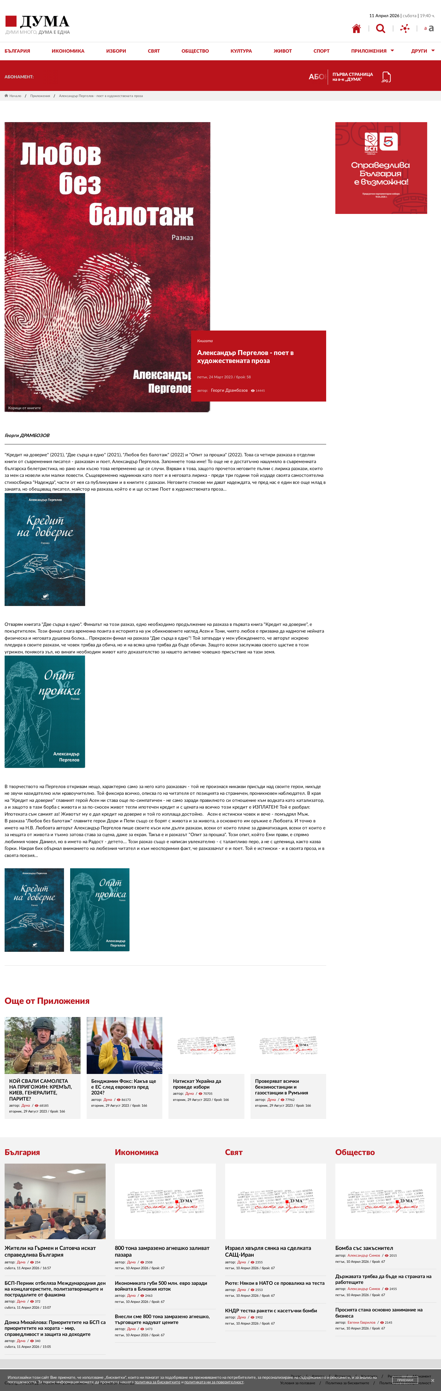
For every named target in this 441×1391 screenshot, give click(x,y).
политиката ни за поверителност (213, 1382)
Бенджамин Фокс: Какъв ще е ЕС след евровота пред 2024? (123, 1087)
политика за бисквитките (157, 1382)
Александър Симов (364, 1255)
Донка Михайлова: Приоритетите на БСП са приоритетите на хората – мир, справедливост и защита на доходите (55, 1328)
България (22, 1153)
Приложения (40, 96)
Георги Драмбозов (229, 390)
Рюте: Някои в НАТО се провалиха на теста (275, 1283)
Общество (355, 1153)
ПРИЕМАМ (405, 1380)
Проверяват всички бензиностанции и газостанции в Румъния (281, 1087)
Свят (234, 1153)
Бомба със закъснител (364, 1248)
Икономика (136, 1153)
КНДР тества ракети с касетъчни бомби (271, 1310)
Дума (25, 1105)
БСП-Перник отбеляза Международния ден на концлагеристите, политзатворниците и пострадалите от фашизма (55, 1289)
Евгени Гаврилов (361, 1322)
